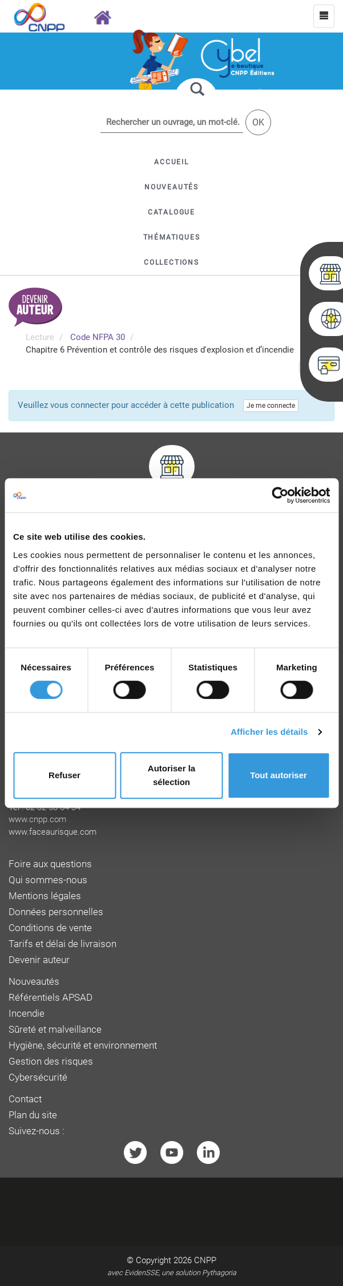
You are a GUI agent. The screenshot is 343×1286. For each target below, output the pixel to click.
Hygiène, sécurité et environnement (83, 1045)
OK (258, 122)
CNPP (205, 1260)
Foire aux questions (50, 864)
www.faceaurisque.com (52, 832)
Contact (25, 1099)
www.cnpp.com (37, 819)
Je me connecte (271, 406)
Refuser (64, 775)
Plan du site (33, 1115)
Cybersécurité (38, 1077)
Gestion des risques (51, 1061)
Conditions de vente (50, 928)
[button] (171, 212)
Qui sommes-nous (48, 880)
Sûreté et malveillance (55, 1029)
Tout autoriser (278, 775)
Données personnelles (56, 912)
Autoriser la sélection (171, 775)
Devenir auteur (39, 960)
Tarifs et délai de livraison (62, 944)
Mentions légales (45, 896)
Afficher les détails (269, 732)
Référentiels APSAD (50, 997)
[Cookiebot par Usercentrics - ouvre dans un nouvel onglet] (280, 495)
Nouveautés (34, 981)
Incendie (27, 1013)
